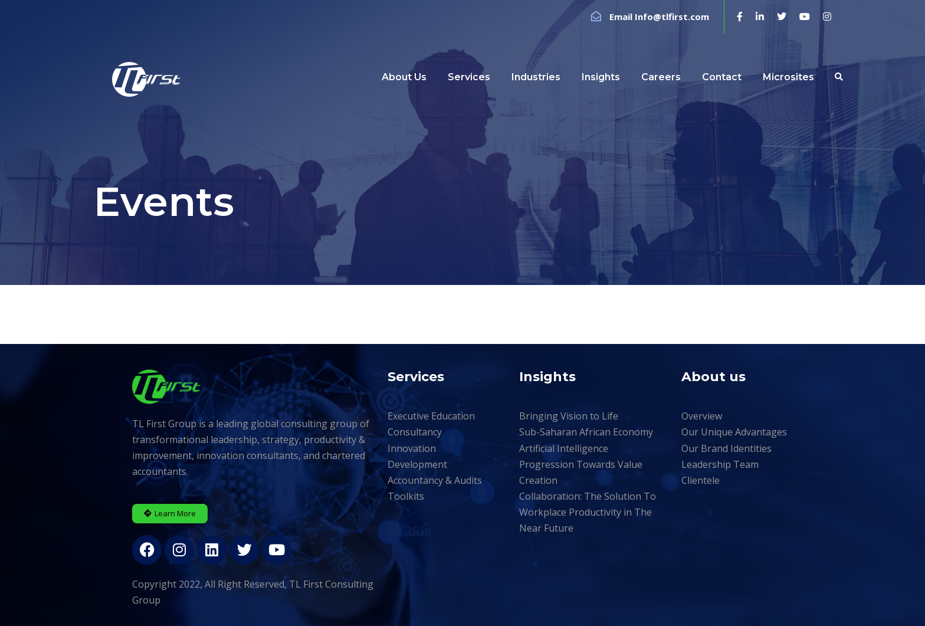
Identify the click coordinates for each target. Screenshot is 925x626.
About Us (404, 77)
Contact (722, 77)
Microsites (788, 77)
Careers (661, 77)
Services (469, 77)
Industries (535, 77)
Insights (601, 77)
